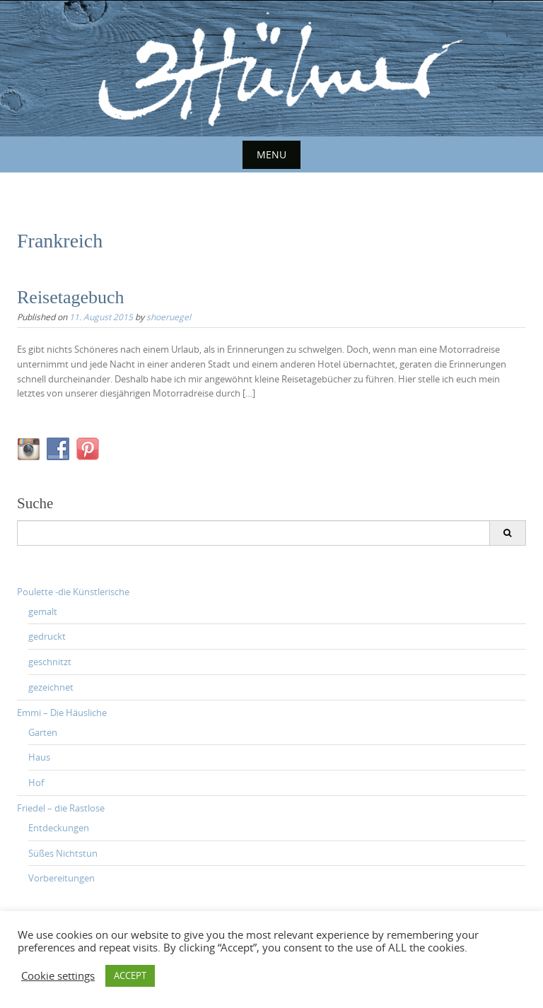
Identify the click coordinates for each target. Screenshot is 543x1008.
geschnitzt (49, 661)
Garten (42, 732)
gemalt (42, 611)
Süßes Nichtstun (63, 853)
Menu (271, 154)
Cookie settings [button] (58, 976)
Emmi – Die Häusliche (62, 712)
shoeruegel (168, 316)
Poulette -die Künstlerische (73, 591)
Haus (39, 757)
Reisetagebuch (70, 297)
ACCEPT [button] (130, 975)
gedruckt (47, 636)
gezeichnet (51, 687)
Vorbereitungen (61, 878)
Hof (36, 782)
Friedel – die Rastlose (61, 808)
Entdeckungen (58, 827)
